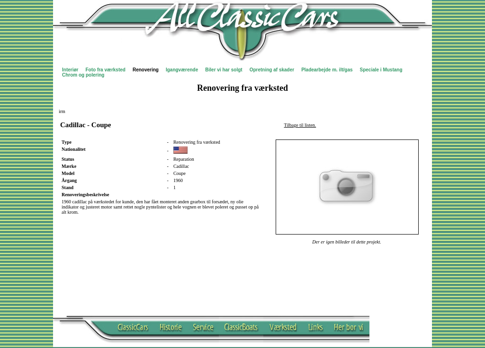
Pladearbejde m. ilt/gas (326, 69)
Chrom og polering (83, 75)
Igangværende (182, 69)
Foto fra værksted (105, 69)
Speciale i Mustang (381, 69)
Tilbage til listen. (300, 125)
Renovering (146, 69)
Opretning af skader (272, 69)
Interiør (70, 69)
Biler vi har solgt (223, 69)
